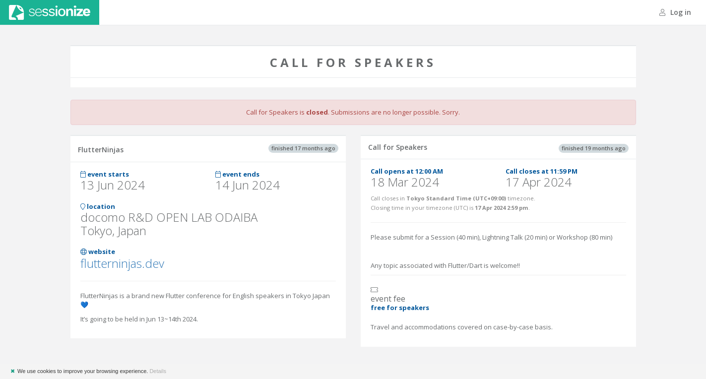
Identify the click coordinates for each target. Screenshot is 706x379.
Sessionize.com (49, 12)
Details (157, 371)
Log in (675, 12)
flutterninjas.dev (122, 263)
